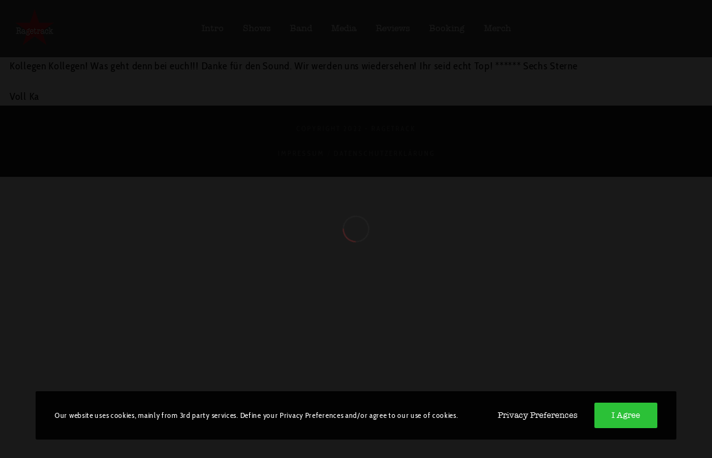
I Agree (626, 415)
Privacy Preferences (537, 415)
